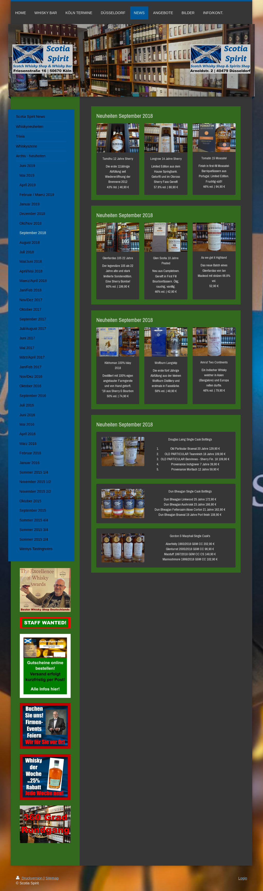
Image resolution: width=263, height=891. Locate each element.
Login (242, 878)
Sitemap (52, 878)
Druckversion (29, 878)
